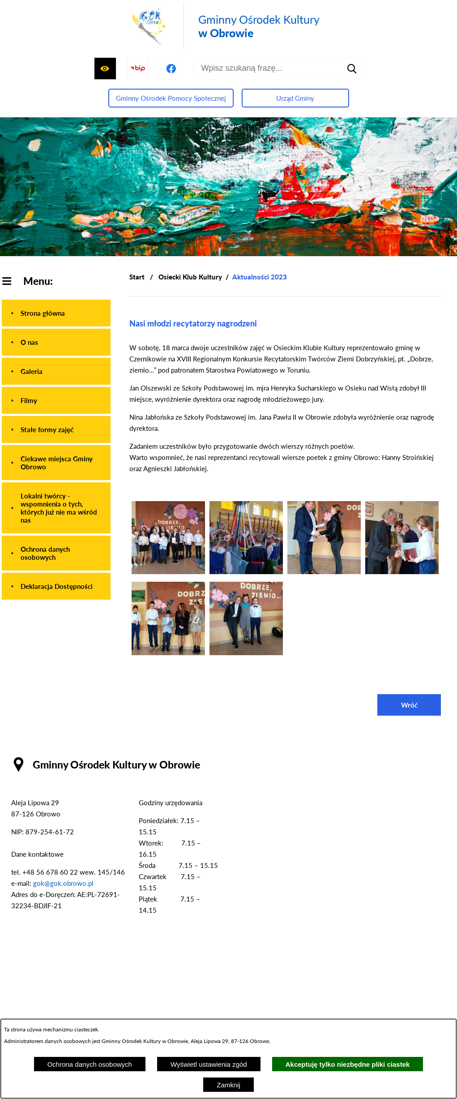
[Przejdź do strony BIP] (138, 68)
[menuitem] (56, 313)
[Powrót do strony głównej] (137, 277)
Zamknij (228, 1085)
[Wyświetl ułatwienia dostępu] (105, 68)
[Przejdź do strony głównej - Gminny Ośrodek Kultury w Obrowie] (224, 26)
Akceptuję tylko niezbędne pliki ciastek (348, 1064)
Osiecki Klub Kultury (190, 277)
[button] (168, 571)
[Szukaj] (352, 68)
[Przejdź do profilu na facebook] (171, 68)
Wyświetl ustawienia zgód (209, 1064)
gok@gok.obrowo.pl (63, 883)
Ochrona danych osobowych (89, 1064)
